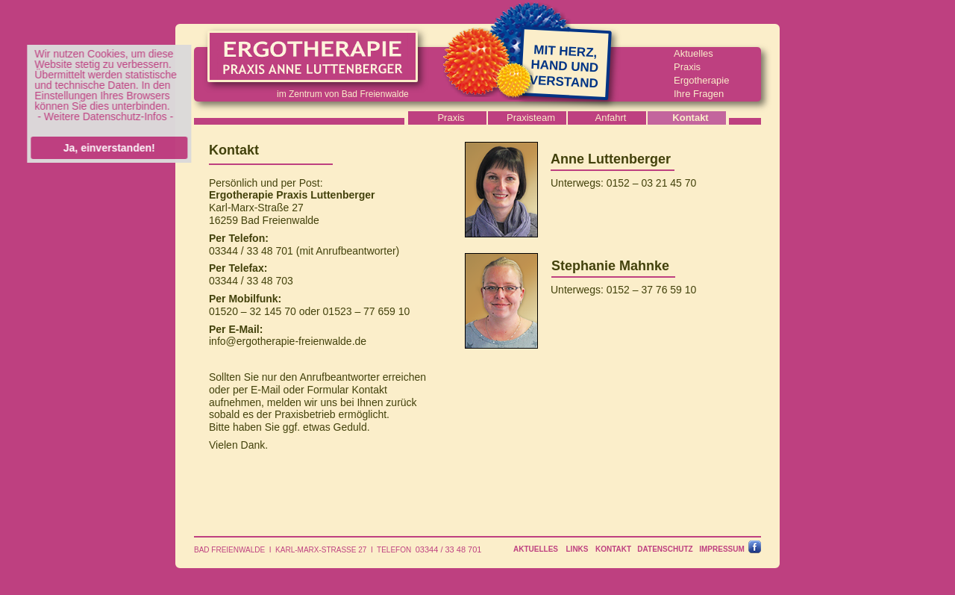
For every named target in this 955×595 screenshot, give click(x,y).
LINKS (577, 549)
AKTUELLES (535, 549)
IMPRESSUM (722, 549)
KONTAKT (613, 549)
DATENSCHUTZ (664, 549)
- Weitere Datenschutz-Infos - (103, 116)
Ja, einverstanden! (106, 148)
